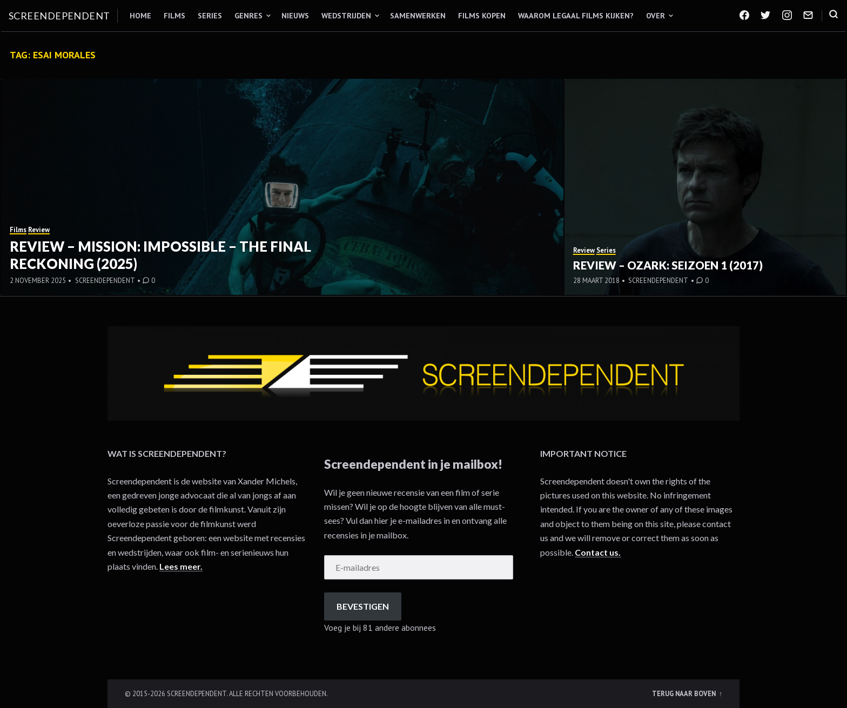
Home (140, 16)
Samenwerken (418, 16)
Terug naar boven (684, 693)
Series (210, 16)
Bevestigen (363, 606)
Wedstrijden (346, 16)
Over (655, 16)
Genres (248, 16)
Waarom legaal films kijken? (576, 16)
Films (174, 16)
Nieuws (295, 16)
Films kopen (482, 16)
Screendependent (59, 16)
